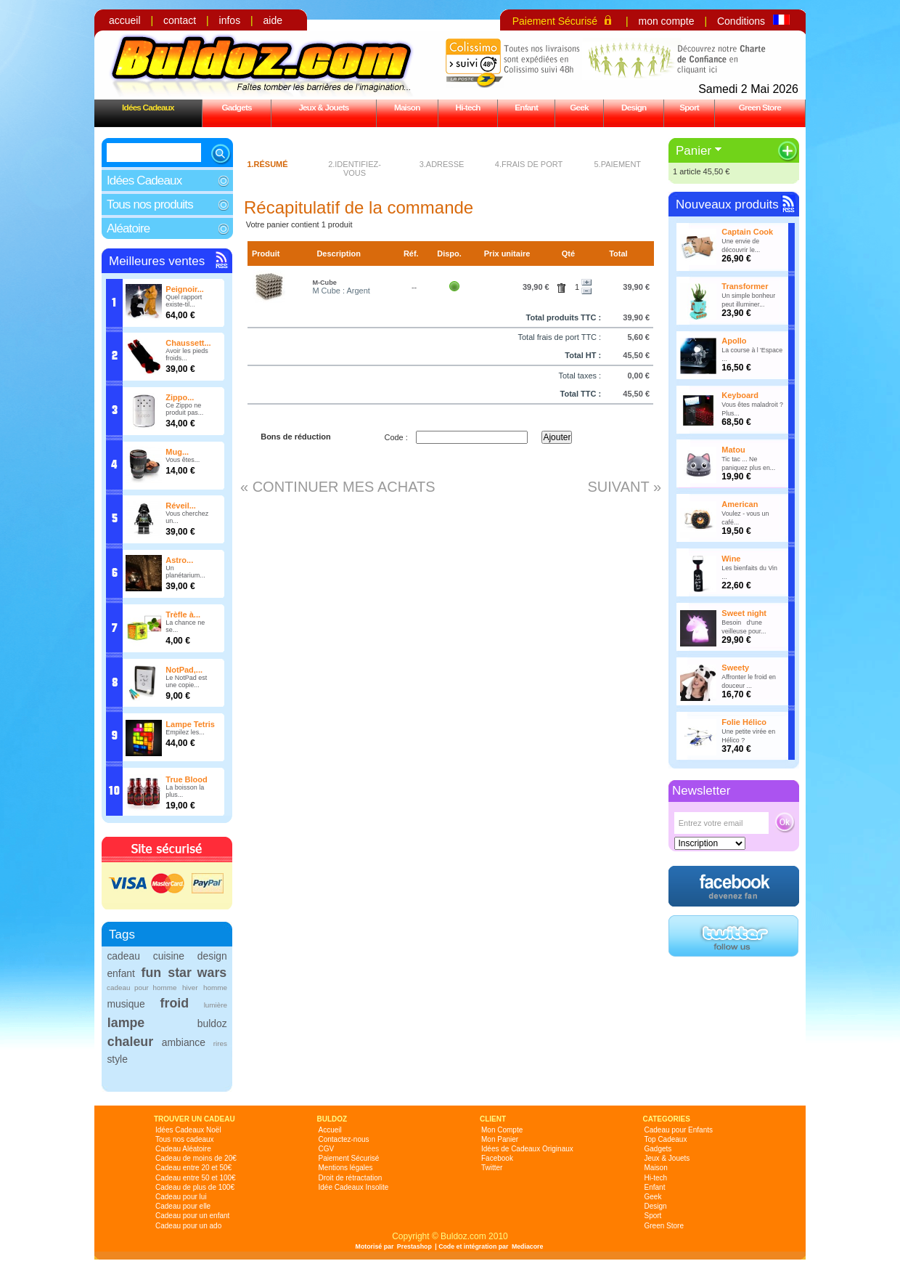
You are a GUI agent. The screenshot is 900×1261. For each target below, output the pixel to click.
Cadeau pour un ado (188, 1226)
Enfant (526, 107)
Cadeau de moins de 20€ (196, 1158)
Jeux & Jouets (323, 107)
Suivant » (624, 487)
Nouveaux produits (727, 204)
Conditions (741, 21)
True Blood (186, 779)
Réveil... (180, 505)
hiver (189, 988)
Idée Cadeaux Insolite (354, 1187)
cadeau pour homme (141, 988)
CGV (327, 1149)
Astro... (179, 560)
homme (215, 988)
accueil (125, 20)
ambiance (183, 1042)
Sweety (735, 667)
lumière (215, 1005)
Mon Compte (502, 1130)
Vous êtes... (182, 459)
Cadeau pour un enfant (192, 1216)
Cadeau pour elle (182, 1206)
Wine (730, 558)
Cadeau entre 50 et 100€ (195, 1178)
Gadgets (236, 107)
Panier (693, 151)
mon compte (666, 21)
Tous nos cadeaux (184, 1139)
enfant (121, 973)
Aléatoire (128, 228)
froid (174, 1003)
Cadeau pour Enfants (679, 1130)
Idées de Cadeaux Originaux (527, 1149)
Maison (407, 107)
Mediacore (528, 1246)
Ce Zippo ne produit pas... (184, 409)
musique (125, 1004)
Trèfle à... (182, 614)
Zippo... (179, 397)
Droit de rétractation (350, 1178)
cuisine (168, 956)
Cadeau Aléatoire (183, 1149)
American (739, 504)
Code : (395, 437)
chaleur (130, 1041)
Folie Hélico (743, 722)
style (117, 1059)
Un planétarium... (185, 571)
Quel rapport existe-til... (183, 300)
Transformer (744, 286)
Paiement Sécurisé (555, 21)
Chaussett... (187, 342)
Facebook (497, 1158)
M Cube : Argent (341, 290)
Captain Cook (747, 231)
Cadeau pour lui (181, 1197)
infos (230, 20)
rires (220, 1043)
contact (179, 20)
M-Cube (324, 282)
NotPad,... (183, 669)
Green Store (760, 107)
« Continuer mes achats (337, 487)
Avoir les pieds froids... (186, 354)
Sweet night (743, 613)
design (212, 956)
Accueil (330, 1130)
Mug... (177, 451)
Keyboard (739, 395)
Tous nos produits (150, 204)
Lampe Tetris (190, 724)
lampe (125, 1022)
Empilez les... (185, 732)
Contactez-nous (344, 1139)
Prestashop (414, 1246)
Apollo (733, 340)
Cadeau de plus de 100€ (194, 1187)
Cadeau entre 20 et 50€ (193, 1168)
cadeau (123, 956)
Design (633, 107)
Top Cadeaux (666, 1139)
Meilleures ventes (157, 261)
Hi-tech (468, 107)
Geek (579, 107)
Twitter (491, 1168)
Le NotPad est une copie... (186, 681)
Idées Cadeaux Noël (188, 1130)
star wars (197, 972)
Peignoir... (184, 289)
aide (272, 20)
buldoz (212, 1023)
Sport (689, 107)
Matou (733, 449)
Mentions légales (346, 1168)
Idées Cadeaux (148, 107)
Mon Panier (499, 1139)
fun (152, 972)
